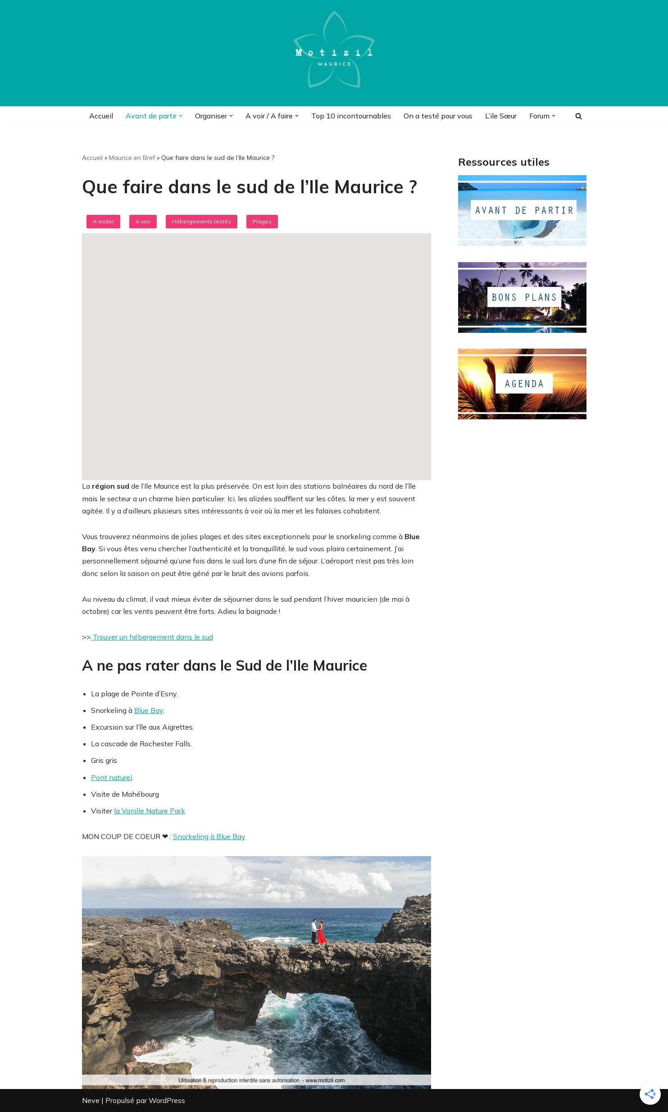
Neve (91, 1100)
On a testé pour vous (438, 115)
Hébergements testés (201, 221)
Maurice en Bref (132, 158)
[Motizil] (334, 53)
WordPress (167, 1100)
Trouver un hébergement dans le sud (152, 636)
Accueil (101, 115)
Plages (262, 221)
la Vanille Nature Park (149, 810)
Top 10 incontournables (351, 115)
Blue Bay (148, 710)
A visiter (103, 221)
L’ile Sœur (501, 115)
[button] (180, 116)
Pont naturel (111, 777)
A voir (143, 221)
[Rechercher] (578, 116)
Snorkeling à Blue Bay (209, 836)
